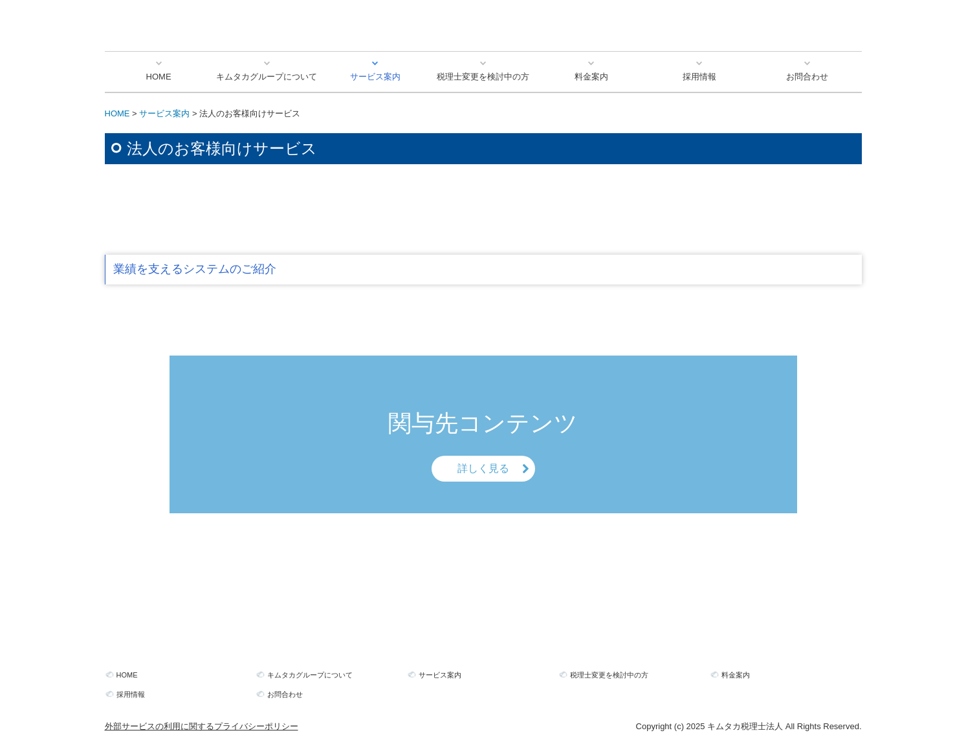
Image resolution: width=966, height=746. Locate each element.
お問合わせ (807, 76)
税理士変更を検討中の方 (483, 76)
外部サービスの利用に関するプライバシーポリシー (201, 726)
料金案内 (591, 76)
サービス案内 (375, 76)
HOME (158, 76)
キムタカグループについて (266, 76)
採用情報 (699, 76)
